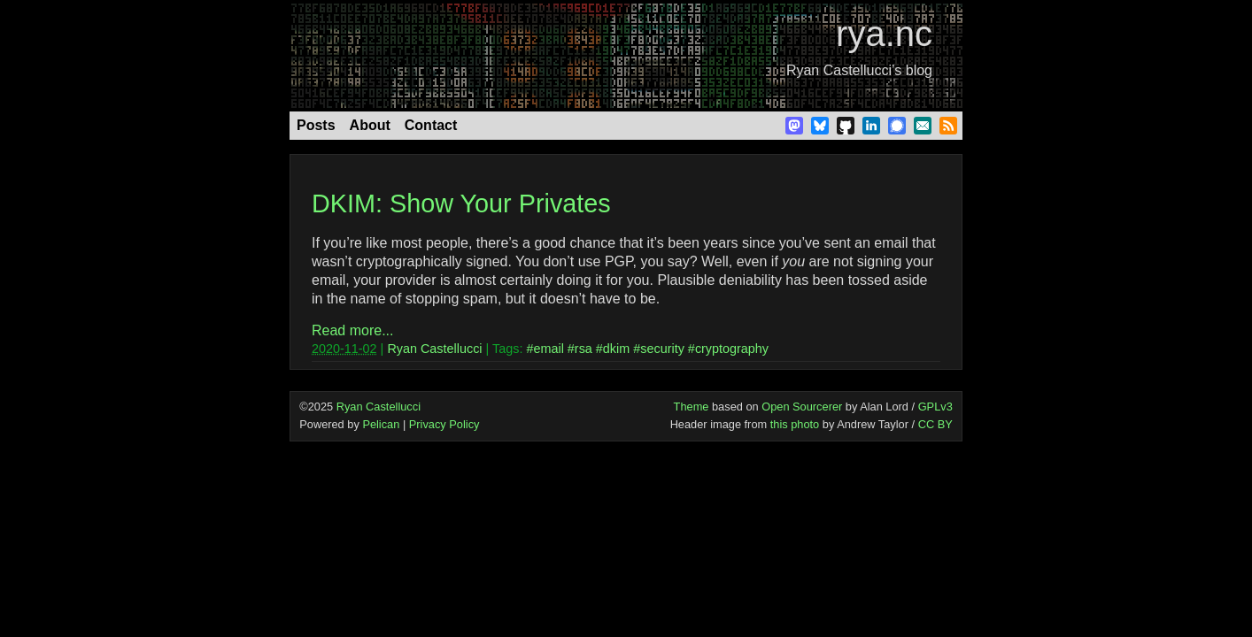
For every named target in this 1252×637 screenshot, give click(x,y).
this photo (795, 424)
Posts (316, 125)
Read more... (352, 330)
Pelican (380, 424)
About (370, 125)
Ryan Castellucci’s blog (859, 70)
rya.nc (884, 33)
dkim (616, 349)
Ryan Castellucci (434, 349)
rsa (583, 349)
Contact (431, 125)
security (662, 349)
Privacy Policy (444, 424)
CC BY (935, 424)
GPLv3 (935, 406)
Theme (691, 406)
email (548, 349)
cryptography (732, 349)
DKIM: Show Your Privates (461, 203)
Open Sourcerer (801, 406)
